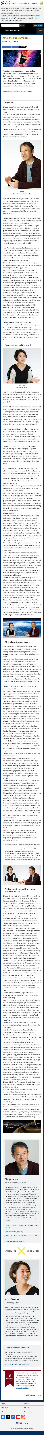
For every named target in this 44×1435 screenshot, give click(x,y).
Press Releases (6, 1412)
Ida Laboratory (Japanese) (14, 1232)
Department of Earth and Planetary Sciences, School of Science (22, 1236)
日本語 (35, 25)
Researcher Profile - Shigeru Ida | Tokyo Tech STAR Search (22, 1226)
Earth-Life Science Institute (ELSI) (16, 1242)
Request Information (29, 1412)
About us (26, 1404)
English (40, 25)
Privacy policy (6, 1408)
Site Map (26, 1408)
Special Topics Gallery (22, 1388)
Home (3, 1404)
